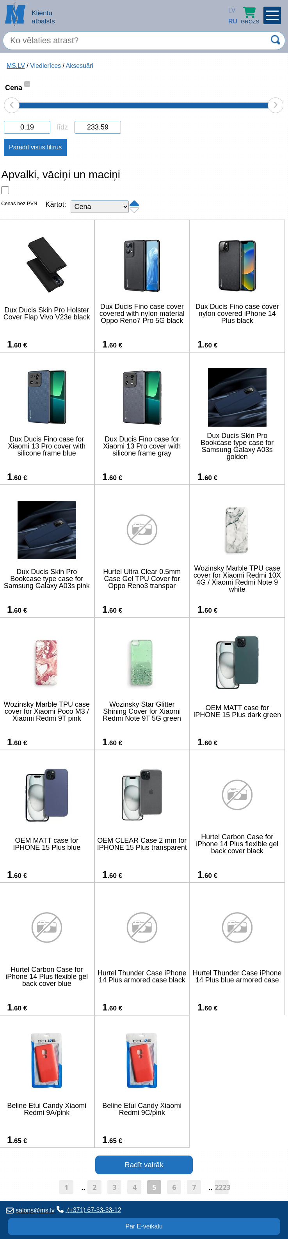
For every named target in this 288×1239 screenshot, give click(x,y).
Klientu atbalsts (43, 17)
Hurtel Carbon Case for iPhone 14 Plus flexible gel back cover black (237, 844)
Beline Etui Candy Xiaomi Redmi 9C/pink (141, 1109)
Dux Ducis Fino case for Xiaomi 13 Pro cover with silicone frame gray (142, 446)
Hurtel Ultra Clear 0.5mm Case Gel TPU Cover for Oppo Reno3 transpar (142, 579)
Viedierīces (45, 65)
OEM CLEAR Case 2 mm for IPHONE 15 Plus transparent (142, 844)
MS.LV (16, 65)
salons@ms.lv (30, 1210)
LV (230, 10)
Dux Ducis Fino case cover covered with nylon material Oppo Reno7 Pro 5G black (142, 313)
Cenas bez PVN (19, 203)
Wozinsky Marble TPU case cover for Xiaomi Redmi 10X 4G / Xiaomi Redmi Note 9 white (237, 578)
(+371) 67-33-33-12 (89, 1209)
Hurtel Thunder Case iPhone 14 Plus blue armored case (237, 976)
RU (230, 21)
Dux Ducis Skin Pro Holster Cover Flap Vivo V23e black (47, 313)
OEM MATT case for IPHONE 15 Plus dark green (237, 711)
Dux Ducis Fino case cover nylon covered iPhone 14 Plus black (237, 313)
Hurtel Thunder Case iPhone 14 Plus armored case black (142, 976)
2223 (222, 1187)
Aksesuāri (79, 65)
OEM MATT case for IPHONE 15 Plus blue (46, 844)
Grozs (250, 15)
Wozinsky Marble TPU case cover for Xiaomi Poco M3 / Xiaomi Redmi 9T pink (47, 711)
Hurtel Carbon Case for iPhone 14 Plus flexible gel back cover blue (46, 976)
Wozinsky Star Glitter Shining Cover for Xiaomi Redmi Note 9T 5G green (142, 711)
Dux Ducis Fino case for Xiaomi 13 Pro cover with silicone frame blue (46, 446)
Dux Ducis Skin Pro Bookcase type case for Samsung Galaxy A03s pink (47, 579)
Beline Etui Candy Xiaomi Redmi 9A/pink (46, 1109)
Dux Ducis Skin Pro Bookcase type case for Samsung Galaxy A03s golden (237, 446)
